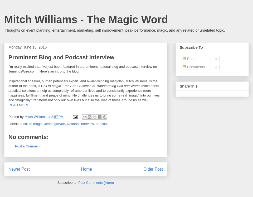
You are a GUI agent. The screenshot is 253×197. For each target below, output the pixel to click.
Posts (189, 59)
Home (86, 169)
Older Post (153, 169)
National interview (80, 124)
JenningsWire (54, 124)
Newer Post (19, 169)
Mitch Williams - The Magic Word (86, 19)
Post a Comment (28, 146)
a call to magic (31, 124)
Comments (194, 67)
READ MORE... (20, 105)
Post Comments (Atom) (96, 183)
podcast (102, 124)
